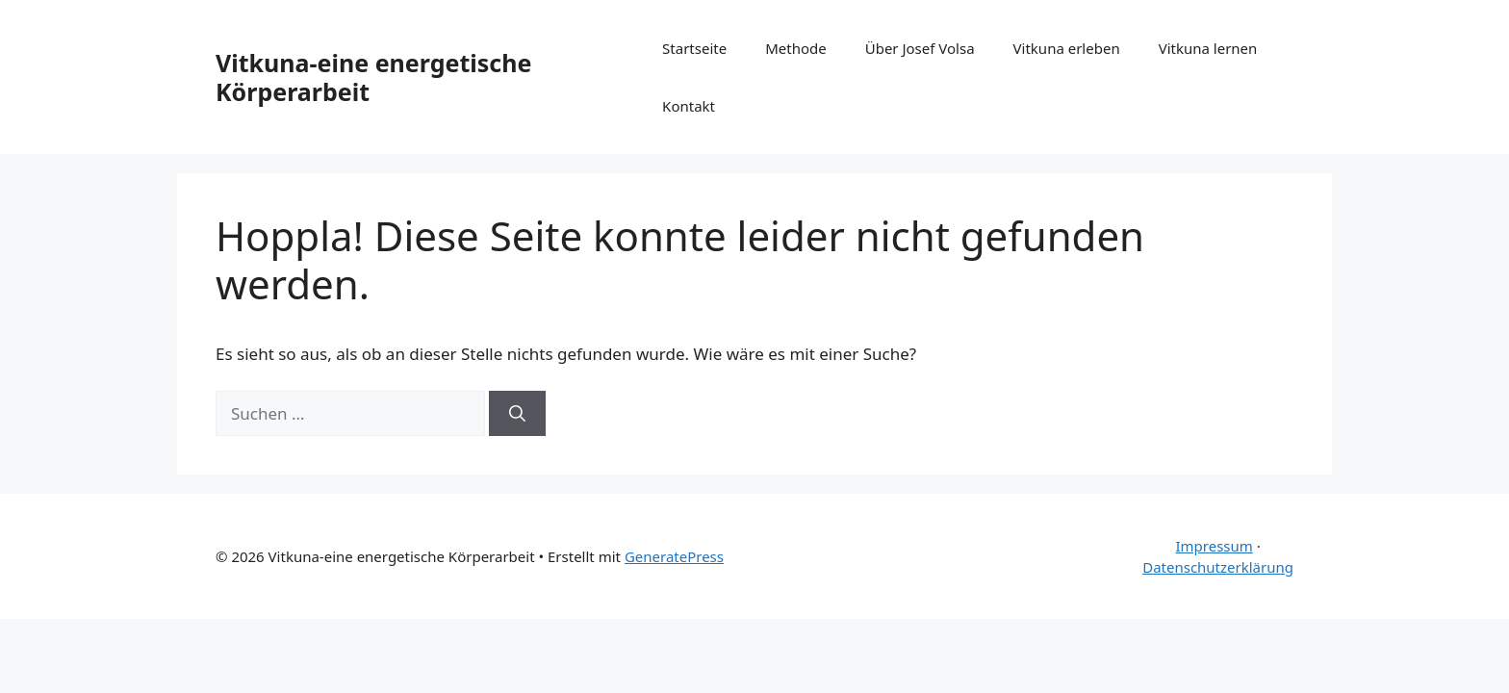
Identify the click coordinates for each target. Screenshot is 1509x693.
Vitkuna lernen (1208, 48)
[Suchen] (517, 414)
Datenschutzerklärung (1217, 567)
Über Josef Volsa (920, 48)
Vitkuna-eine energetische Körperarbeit (373, 77)
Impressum (1213, 545)
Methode (796, 48)
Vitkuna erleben (1066, 48)
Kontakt (688, 106)
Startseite (694, 48)
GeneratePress (674, 556)
